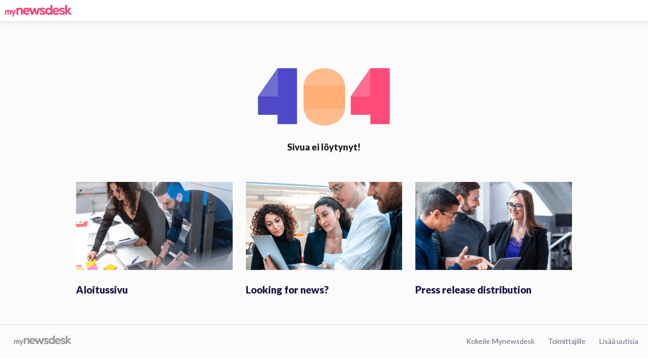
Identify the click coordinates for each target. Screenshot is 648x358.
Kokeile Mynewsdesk (500, 341)
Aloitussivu (102, 290)
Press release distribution (473, 290)
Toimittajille (567, 341)
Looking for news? (287, 290)
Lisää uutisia (618, 341)
